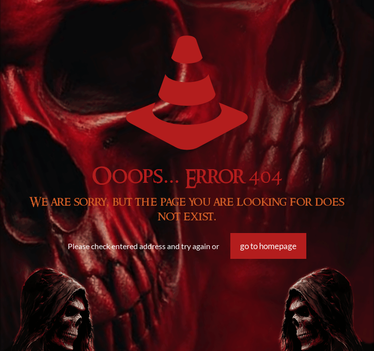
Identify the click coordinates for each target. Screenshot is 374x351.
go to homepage (268, 246)
